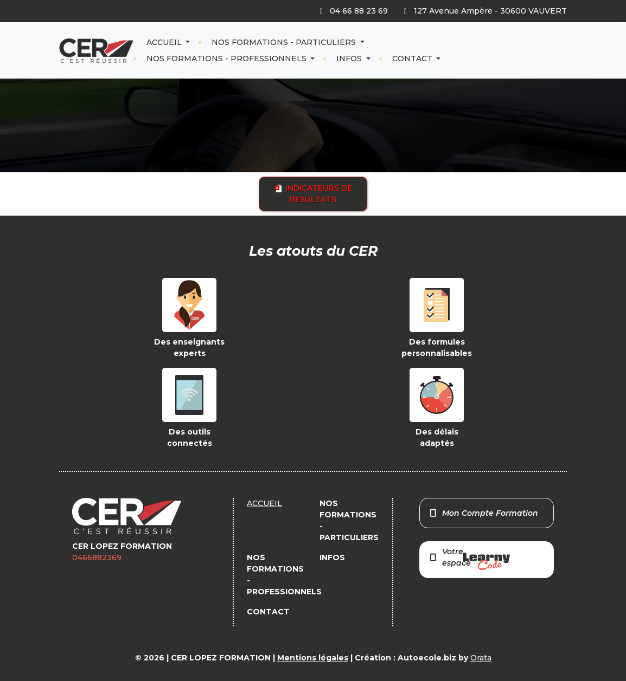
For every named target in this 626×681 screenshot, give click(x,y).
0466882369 (97, 557)
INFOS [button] (350, 58)
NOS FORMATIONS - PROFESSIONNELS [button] (227, 58)
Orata (480, 658)
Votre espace (469, 558)
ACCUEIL (165, 42)
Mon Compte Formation (484, 513)
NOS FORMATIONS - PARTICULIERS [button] (285, 42)
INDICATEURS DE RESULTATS (313, 193)
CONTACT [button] (413, 58)
